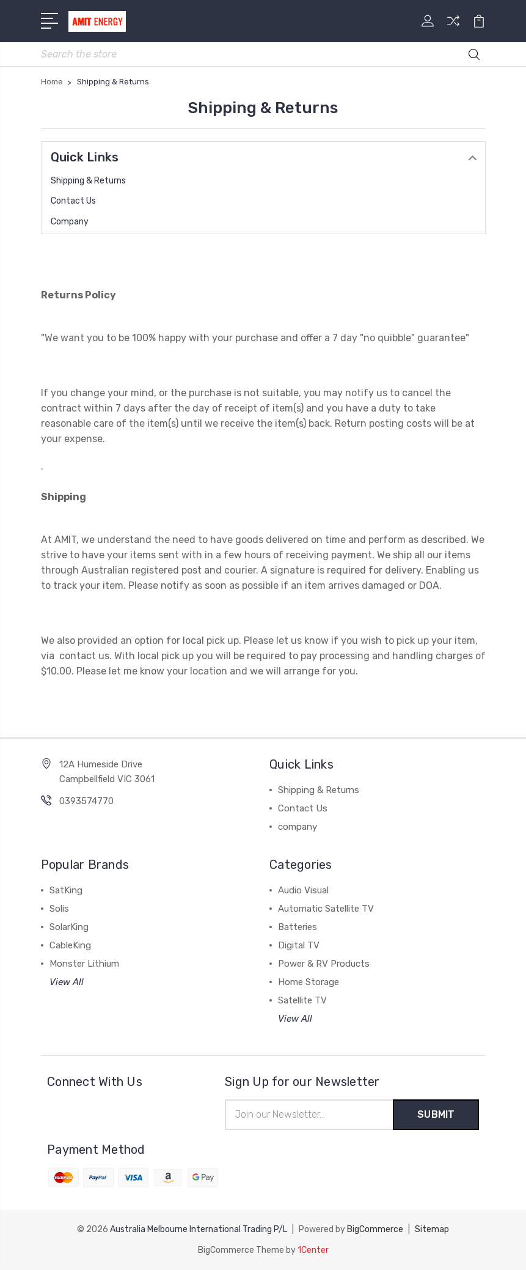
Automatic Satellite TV (326, 908)
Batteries (297, 926)
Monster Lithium (84, 963)
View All (66, 982)
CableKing (70, 945)
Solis (59, 908)
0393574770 (86, 801)
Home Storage (308, 982)
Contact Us (73, 201)
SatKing (65, 890)
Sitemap (432, 1229)
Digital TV (299, 945)
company (70, 221)
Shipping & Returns (88, 180)
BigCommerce (375, 1229)
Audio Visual (303, 890)
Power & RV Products (324, 963)
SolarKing (69, 926)
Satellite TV (302, 1000)
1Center (313, 1250)
